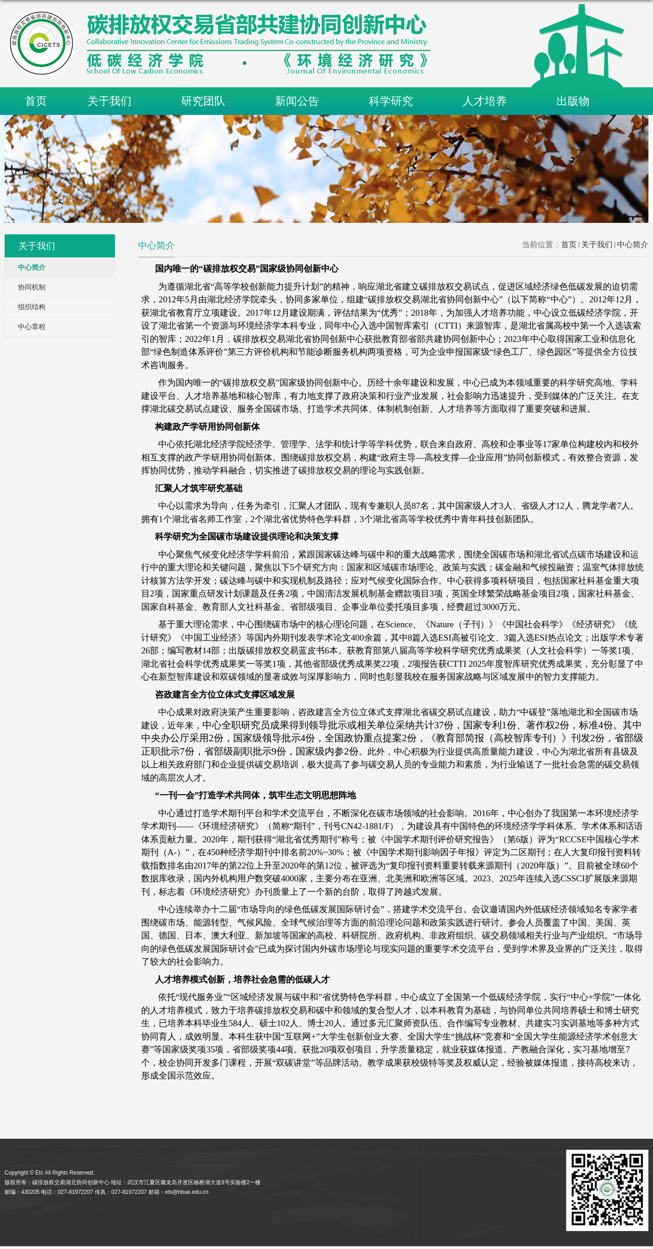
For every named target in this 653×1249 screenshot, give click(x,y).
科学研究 (395, 101)
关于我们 (114, 101)
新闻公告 (301, 101)
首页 (36, 101)
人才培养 (489, 101)
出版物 (577, 101)
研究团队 (208, 101)
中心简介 (632, 244)
